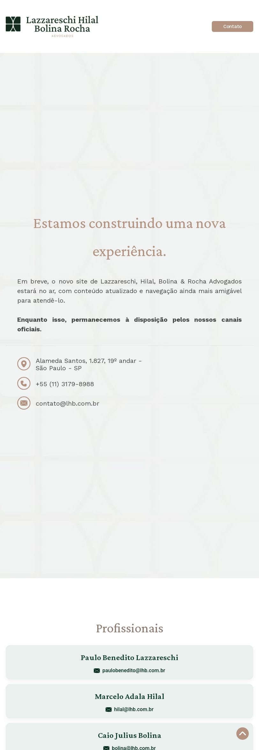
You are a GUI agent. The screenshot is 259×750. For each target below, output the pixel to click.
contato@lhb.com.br (67, 403)
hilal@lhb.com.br (129, 709)
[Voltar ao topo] (242, 733)
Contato (232, 26)
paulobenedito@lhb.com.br (129, 670)
